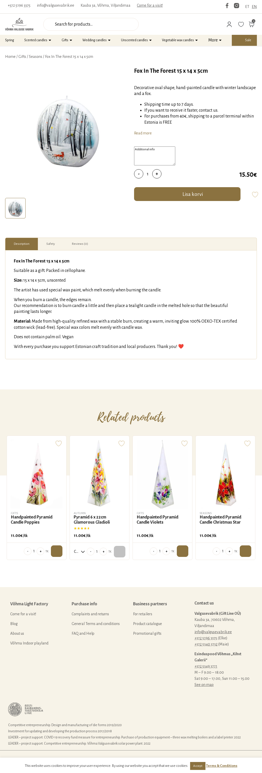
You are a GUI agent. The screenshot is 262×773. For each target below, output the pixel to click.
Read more (143, 133)
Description (21, 244)
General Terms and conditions (96, 624)
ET (247, 7)
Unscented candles (134, 40)
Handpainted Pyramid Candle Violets (157, 520)
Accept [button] (197, 766)
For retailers (142, 614)
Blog (14, 624)
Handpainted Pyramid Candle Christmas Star (220, 520)
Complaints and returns (90, 614)
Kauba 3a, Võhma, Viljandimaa (105, 5)
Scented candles (35, 40)
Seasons (35, 57)
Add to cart (56, 551)
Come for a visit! (150, 5)
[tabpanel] (67, 131)
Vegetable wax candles (178, 40)
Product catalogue (147, 624)
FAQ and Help (83, 633)
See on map (204, 685)
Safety (50, 244)
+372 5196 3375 (19, 5)
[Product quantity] (147, 174)
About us (17, 633)
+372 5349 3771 (205, 666)
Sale (248, 40)
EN (254, 7)
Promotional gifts (147, 633)
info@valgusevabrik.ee (55, 5)
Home (10, 57)
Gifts (65, 40)
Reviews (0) (80, 244)
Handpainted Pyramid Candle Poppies (31, 520)
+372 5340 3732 (205, 644)
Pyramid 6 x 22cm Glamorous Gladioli (92, 520)
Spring (9, 40)
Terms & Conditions (221, 766)
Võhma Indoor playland (29, 643)
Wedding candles (94, 40)
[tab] (15, 208)
